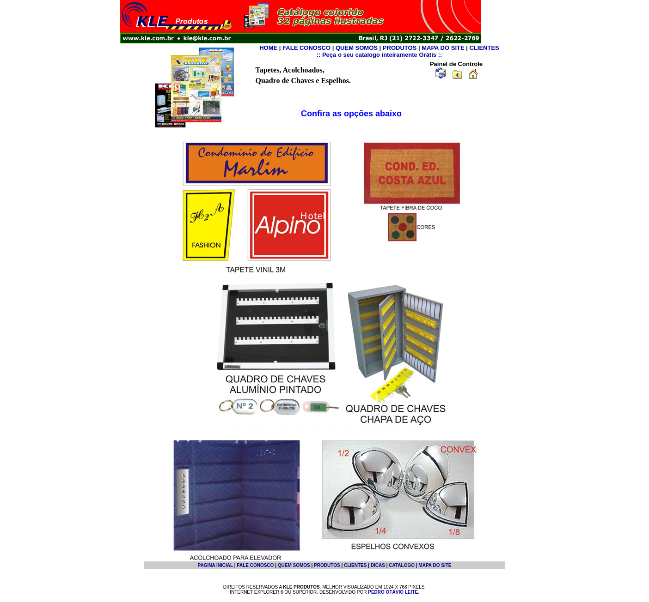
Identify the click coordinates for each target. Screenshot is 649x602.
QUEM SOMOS (357, 47)
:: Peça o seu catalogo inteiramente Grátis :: (379, 54)
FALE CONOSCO (306, 47)
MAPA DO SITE (443, 47)
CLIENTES (484, 47)
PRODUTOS (399, 47)
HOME (268, 47)
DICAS (378, 565)
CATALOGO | (403, 565)
